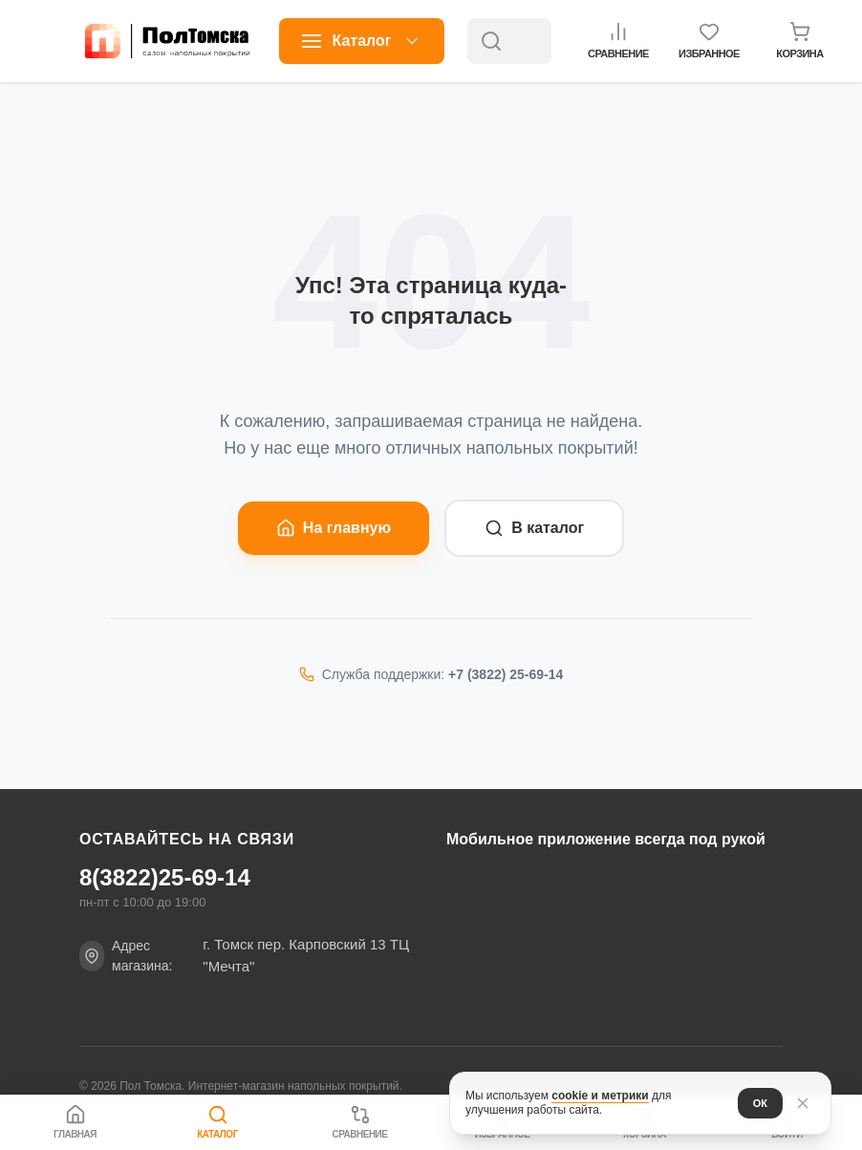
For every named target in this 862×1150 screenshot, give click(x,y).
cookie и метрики (599, 1095)
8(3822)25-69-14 (164, 877)
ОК (760, 1103)
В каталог (534, 528)
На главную (333, 528)
